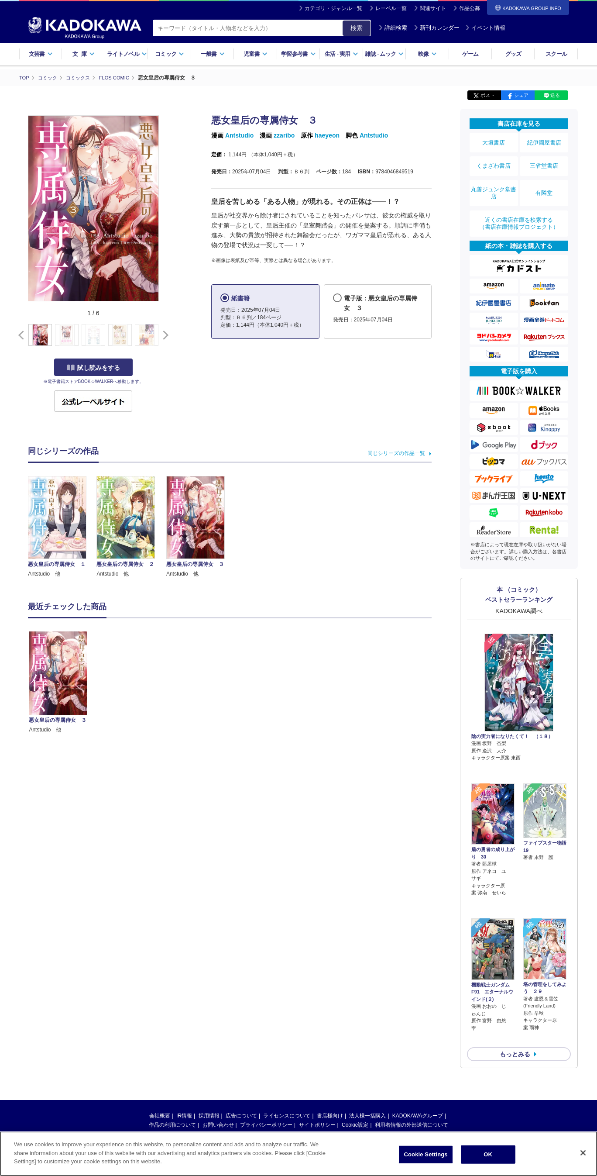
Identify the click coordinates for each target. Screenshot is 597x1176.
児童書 (256, 54)
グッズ (513, 54)
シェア (521, 95)
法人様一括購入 (367, 1047)
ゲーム (470, 54)
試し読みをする (93, 367)
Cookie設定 (355, 1056)
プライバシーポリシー (266, 1056)
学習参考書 (298, 54)
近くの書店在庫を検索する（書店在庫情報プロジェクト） (519, 204)
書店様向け (330, 1047)
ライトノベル (127, 54)
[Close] (583, 1152)
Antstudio (239, 135)
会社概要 (159, 1047)
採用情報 (209, 1047)
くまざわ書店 (493, 158)
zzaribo (284, 135)
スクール (556, 54)
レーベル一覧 (391, 8)
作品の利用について (172, 1056)
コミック (169, 54)
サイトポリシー (317, 1056)
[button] (164, 335)
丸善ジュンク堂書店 (494, 179)
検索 (356, 27)
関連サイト (433, 8)
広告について (241, 1047)
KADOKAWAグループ (417, 1047)
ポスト (487, 95)
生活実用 (341, 54)
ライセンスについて (286, 1047)
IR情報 (184, 1047)
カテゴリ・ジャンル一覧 (333, 8)
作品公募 (469, 8)
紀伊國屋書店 (544, 141)
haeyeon (327, 135)
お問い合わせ (218, 1056)
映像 (427, 54)
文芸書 (41, 54)
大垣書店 (493, 141)
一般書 (213, 54)
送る (555, 95)
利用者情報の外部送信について (411, 1056)
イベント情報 (485, 27)
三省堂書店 (544, 158)
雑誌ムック (384, 54)
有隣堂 (544, 180)
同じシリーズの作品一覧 (396, 453)
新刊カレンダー (437, 27)
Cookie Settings (426, 1154)
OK (488, 1154)
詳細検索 (392, 27)
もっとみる (515, 985)
